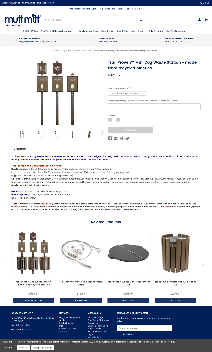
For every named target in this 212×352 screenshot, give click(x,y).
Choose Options (33, 300)
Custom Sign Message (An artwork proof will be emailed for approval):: (143, 100)
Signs (142, 31)
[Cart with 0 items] (206, 20)
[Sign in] (199, 20)
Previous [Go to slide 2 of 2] (13, 132)
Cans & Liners (107, 31)
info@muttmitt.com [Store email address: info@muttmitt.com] (24, 329)
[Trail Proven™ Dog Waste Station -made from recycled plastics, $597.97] (33, 253)
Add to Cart (81, 300)
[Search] (141, 20)
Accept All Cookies (43, 347)
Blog (120, 8)
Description (20, 148)
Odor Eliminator (156, 31)
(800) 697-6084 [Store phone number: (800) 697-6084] (23, 325)
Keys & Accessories (126, 31)
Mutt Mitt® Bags (30, 31)
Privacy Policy (169, 341)
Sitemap (63, 331)
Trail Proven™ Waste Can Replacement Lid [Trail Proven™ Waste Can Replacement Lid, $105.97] (128, 283)
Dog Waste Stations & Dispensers (58, 31)
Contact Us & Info (134, 8)
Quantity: (112, 115)
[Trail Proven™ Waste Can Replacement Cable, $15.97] (81, 253)
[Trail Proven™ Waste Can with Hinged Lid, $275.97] (175, 253)
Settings (9, 347)
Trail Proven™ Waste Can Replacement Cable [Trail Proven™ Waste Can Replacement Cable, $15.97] (81, 283)
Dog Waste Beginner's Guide (82, 8)
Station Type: (119, 88)
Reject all (23, 347)
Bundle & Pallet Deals (88, 31)
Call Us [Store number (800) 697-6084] (206, 2)
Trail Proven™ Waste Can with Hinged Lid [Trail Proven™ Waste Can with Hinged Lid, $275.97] (175, 283)
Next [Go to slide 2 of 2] (102, 132)
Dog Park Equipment (177, 31)
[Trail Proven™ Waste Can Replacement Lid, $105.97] (128, 253)
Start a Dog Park (107, 8)
